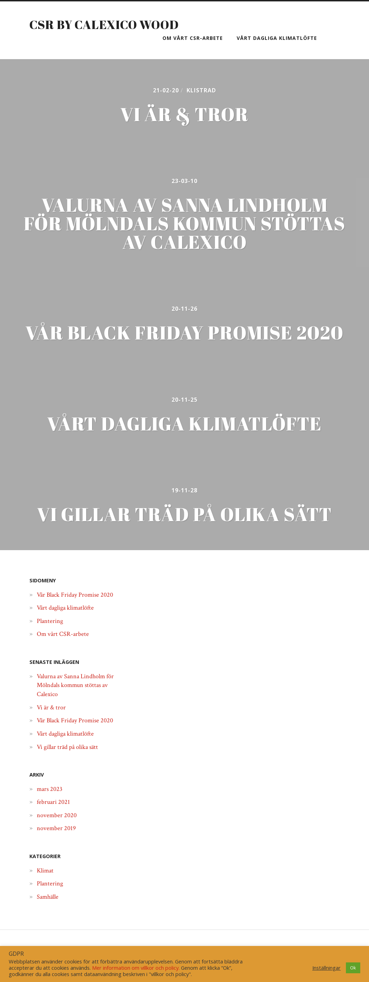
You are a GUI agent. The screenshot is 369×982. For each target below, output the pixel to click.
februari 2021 (54, 814)
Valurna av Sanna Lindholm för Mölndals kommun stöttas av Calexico (77, 696)
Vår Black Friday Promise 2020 (79, 606)
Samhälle (49, 908)
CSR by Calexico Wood (106, 24)
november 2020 (58, 827)
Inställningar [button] (326, 968)
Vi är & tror (52, 719)
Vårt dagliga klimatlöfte (277, 38)
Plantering (51, 633)
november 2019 (57, 840)
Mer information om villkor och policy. (136, 967)
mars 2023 (50, 800)
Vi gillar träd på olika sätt (71, 758)
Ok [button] (353, 968)
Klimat (46, 882)
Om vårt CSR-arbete (192, 38)
